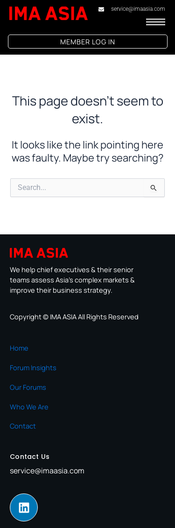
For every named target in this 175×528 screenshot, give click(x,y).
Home (19, 347)
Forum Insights (33, 367)
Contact (23, 425)
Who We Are (29, 406)
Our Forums (28, 387)
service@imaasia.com (47, 470)
